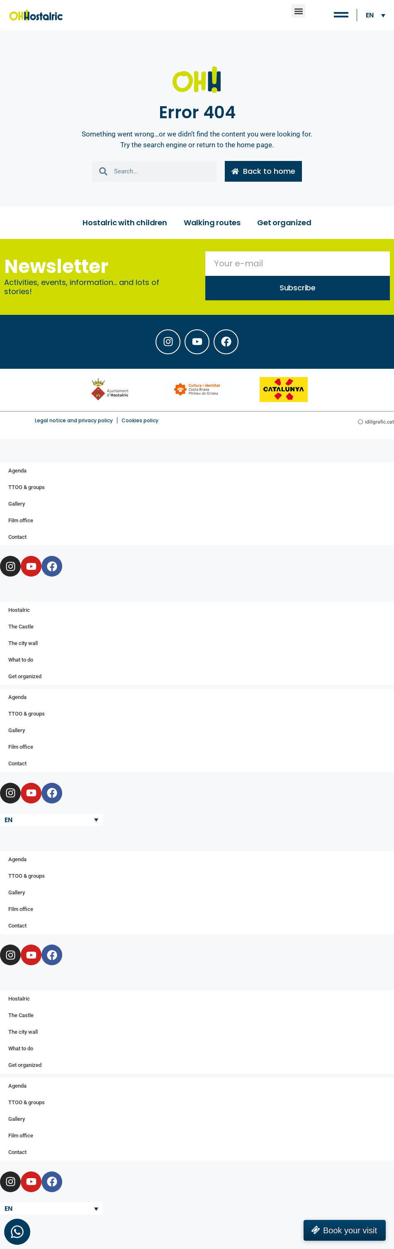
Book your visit (350, 1230)
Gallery (16, 504)
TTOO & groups (26, 487)
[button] (298, 11)
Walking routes (212, 222)
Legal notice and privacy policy (74, 420)
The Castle (21, 626)
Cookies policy (140, 420)
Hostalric (19, 610)
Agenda (17, 470)
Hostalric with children (125, 222)
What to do (20, 660)
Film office (20, 520)
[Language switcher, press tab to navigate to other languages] (375, 15)
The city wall (23, 643)
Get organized (284, 222)
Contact (17, 537)
